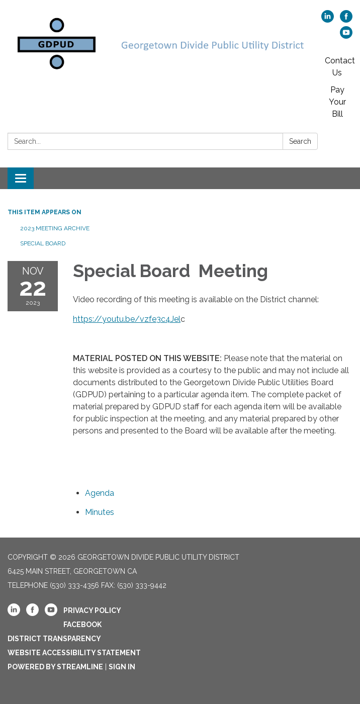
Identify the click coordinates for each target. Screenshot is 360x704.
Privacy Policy (92, 610)
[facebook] (346, 20)
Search (300, 141)
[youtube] (346, 36)
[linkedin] (327, 20)
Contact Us (340, 66)
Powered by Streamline (55, 667)
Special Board (43, 243)
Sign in (122, 667)
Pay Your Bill (337, 102)
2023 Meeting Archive (54, 228)
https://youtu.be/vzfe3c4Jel (127, 319)
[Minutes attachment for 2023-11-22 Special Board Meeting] (99, 512)
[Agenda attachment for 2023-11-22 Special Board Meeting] (99, 493)
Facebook (82, 625)
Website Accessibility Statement (74, 653)
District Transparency (54, 639)
